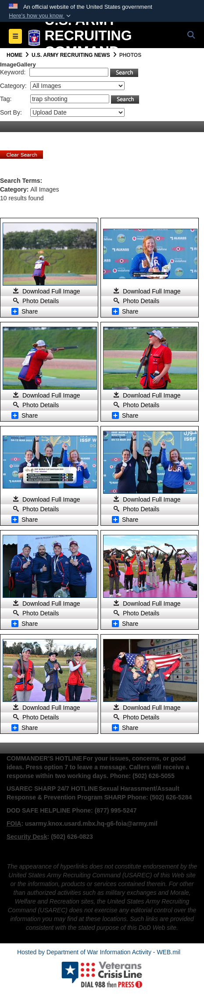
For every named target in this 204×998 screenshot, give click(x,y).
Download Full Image (51, 291)
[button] (40, 15)
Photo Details (40, 300)
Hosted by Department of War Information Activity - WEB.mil (98, 952)
